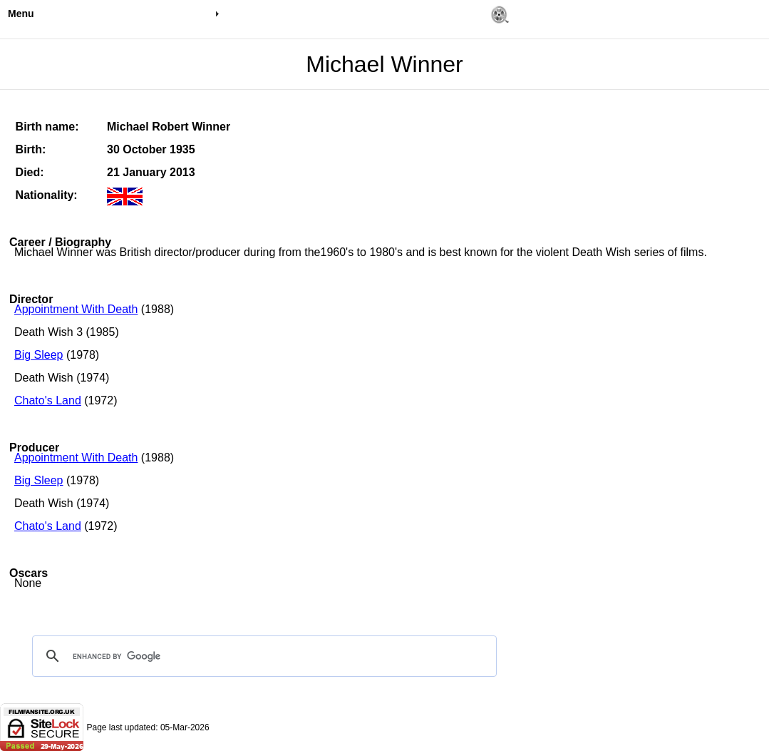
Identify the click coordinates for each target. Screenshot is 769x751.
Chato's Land (47, 400)
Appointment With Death (76, 309)
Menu (21, 13)
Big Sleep (38, 355)
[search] (262, 656)
